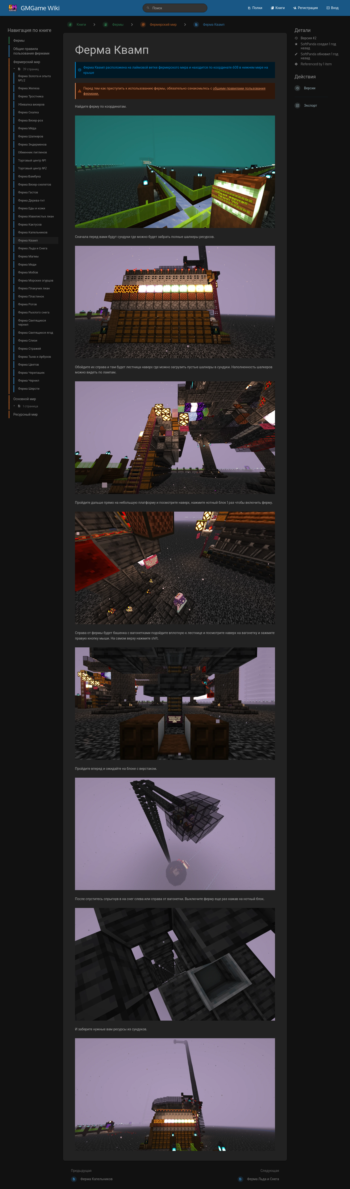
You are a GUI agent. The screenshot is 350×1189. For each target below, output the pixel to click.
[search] (175, 8)
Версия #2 (305, 38)
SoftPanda (308, 44)
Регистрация (305, 8)
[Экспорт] (318, 105)
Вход (332, 8)
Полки (255, 8)
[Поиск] (148, 8)
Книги (278, 8)
